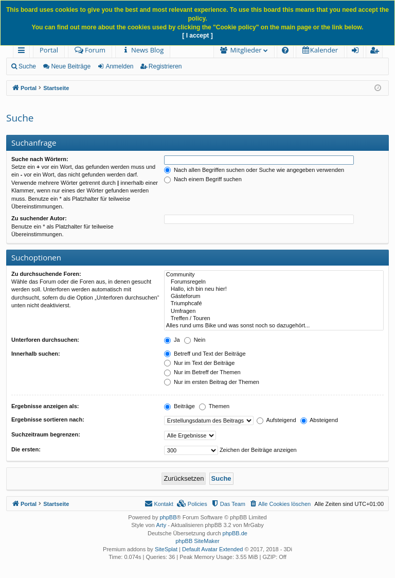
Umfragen (274, 311)
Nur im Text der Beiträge (199, 363)
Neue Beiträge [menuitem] (71, 66)
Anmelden (119, 66)
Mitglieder (246, 50)
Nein (195, 340)
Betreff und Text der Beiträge (205, 354)
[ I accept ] (197, 35)
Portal (49, 50)
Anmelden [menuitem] (358, 51)
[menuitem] (143, 50)
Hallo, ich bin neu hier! (274, 289)
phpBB (167, 517)
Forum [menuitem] (90, 50)
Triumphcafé (274, 303)
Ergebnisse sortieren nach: (47, 419)
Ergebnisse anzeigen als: (45, 406)
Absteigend (319, 420)
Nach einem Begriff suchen (203, 179)
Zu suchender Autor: (39, 218)
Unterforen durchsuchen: (45, 340)
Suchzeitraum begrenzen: (45, 434)
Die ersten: (26, 449)
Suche (27, 66)
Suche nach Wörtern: (39, 159)
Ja (172, 340)
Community (274, 274)
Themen (214, 406)
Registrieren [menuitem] (376, 51)
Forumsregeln (274, 282)
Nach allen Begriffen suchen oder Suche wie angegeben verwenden (254, 170)
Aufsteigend (276, 420)
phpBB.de (235, 533)
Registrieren (165, 66)
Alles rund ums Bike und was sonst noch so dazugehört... (274, 325)
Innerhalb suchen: (35, 354)
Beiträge (179, 406)
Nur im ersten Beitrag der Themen (211, 382)
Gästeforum (274, 296)
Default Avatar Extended (212, 549)
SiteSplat (166, 549)
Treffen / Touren (274, 318)
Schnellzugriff (23, 51)
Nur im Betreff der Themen (202, 372)
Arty (161, 525)
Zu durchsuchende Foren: (46, 274)
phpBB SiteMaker (197, 541)
